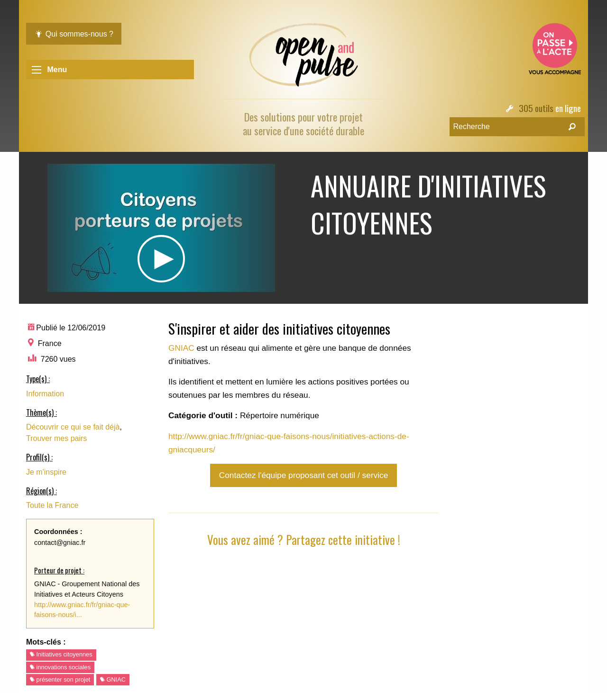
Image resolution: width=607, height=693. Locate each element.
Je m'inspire (46, 472)
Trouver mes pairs (56, 438)
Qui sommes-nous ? (73, 34)
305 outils (536, 108)
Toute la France (52, 505)
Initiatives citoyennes (61, 654)
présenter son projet (60, 679)
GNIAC (113, 679)
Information (45, 394)
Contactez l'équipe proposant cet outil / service (303, 475)
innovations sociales (60, 667)
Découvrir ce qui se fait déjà (73, 427)
